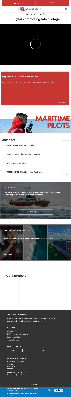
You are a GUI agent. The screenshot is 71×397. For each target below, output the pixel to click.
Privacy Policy (35, 384)
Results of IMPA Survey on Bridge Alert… (21, 145)
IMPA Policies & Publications (17, 334)
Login (52, 3)
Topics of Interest (13, 340)
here (41, 321)
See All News (65, 140)
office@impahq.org (19, 375)
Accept (50, 390)
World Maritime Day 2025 (16, 163)
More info (10, 395)
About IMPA (11, 331)
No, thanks (59, 390)
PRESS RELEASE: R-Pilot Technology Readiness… (24, 172)
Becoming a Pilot (13, 337)
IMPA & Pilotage (35, 212)
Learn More (8, 255)
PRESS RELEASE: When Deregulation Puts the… (24, 154)
